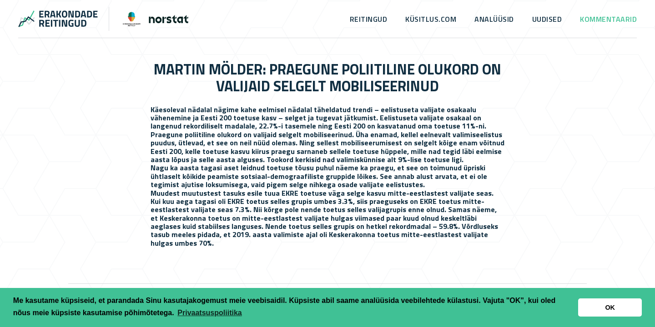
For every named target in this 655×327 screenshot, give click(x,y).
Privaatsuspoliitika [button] (209, 313)
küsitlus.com (430, 19)
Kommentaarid (608, 19)
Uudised (547, 19)
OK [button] (610, 307)
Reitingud (369, 19)
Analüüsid (494, 19)
